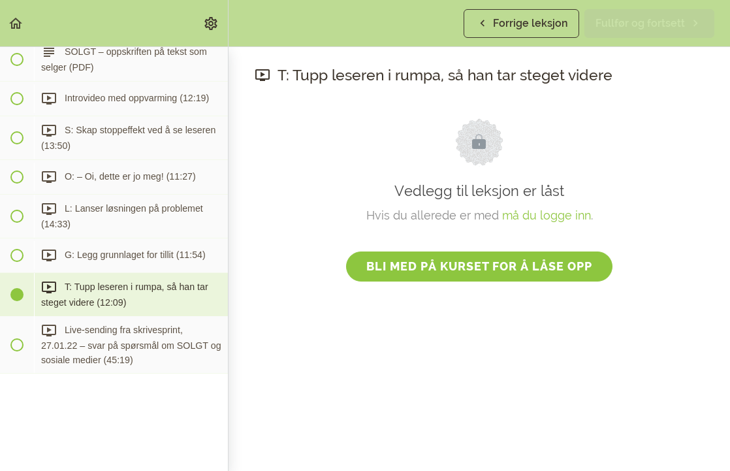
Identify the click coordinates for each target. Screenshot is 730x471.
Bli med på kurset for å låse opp (479, 266)
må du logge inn (546, 215)
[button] (16, 23)
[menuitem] (211, 23)
